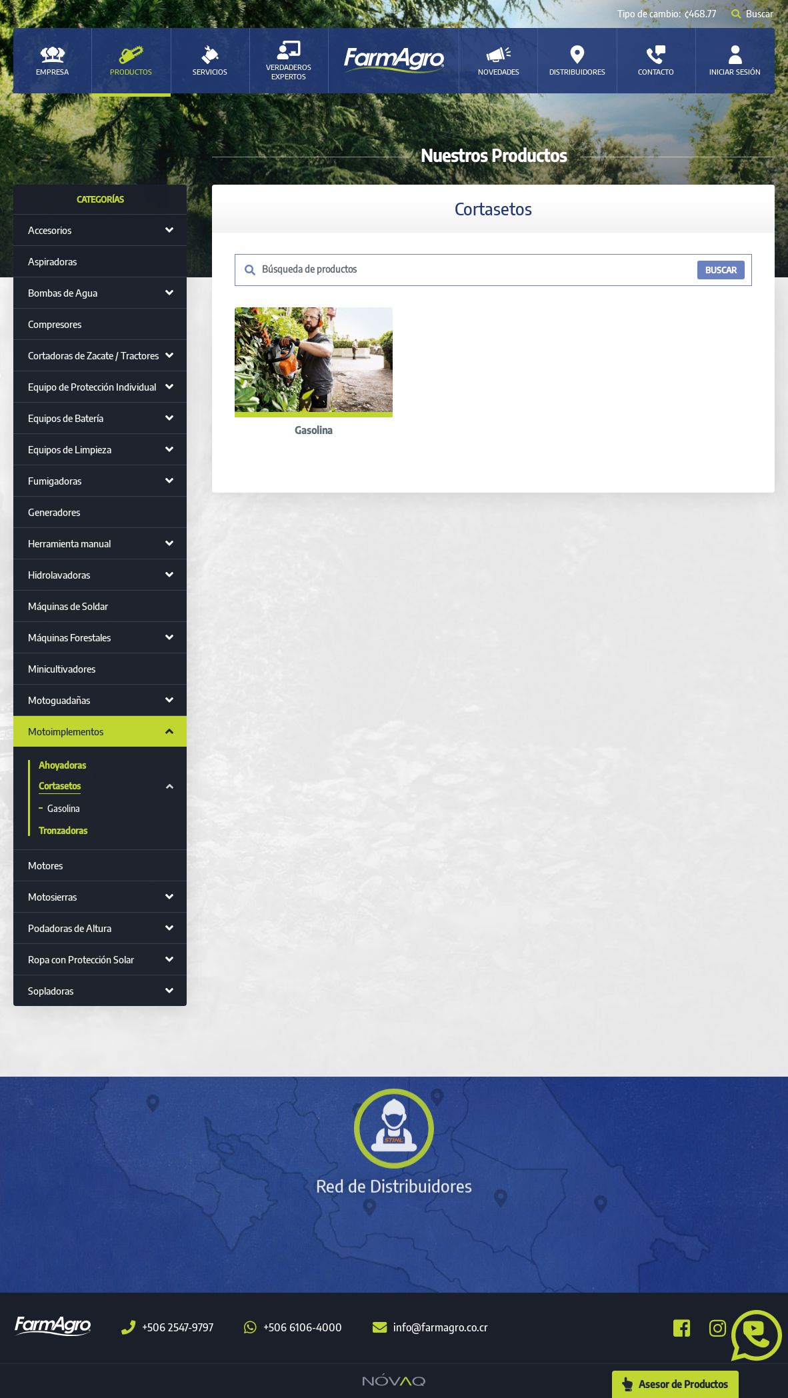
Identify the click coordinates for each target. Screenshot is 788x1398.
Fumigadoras (54, 481)
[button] (751, 1334)
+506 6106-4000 (293, 1327)
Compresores (54, 324)
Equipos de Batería (65, 418)
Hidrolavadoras (59, 575)
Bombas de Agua (62, 293)
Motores (45, 865)
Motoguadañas (59, 700)
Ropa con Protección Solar (81, 959)
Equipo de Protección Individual (92, 387)
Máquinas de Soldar (68, 606)
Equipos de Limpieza (69, 449)
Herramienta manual (69, 543)
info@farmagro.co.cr (430, 1327)
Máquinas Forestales (69, 637)
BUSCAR (721, 270)
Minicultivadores (61, 669)
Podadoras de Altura (69, 928)
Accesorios (49, 230)
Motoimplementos (65, 731)
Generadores (54, 512)
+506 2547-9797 (167, 1327)
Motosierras (52, 897)
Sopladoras (50, 991)
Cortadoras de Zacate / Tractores (93, 355)
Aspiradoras (52, 261)
